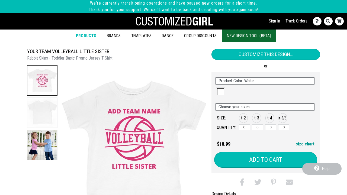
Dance (168, 35)
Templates (141, 35)
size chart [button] (305, 144)
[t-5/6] (283, 127)
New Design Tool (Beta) (249, 35)
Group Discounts (200, 35)
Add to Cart (265, 159)
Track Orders (296, 21)
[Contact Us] (318, 21)
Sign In (274, 21)
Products (86, 35)
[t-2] (244, 127)
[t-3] (257, 127)
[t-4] (270, 127)
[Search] (329, 21)
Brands (114, 35)
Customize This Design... (266, 54)
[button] (42, 80)
